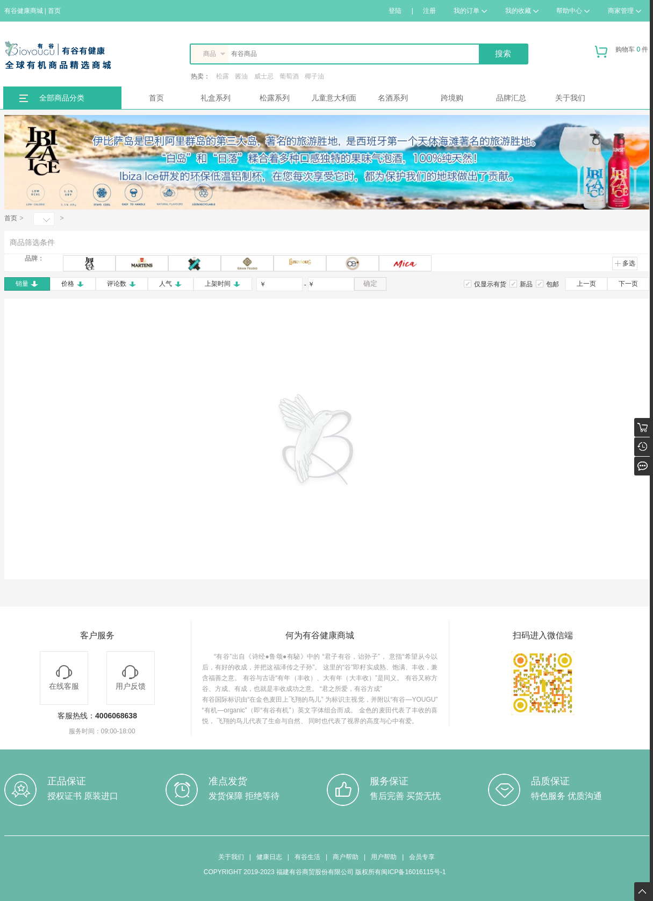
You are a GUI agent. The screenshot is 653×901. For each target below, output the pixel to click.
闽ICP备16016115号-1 (413, 872)
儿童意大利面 (333, 97)
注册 (429, 11)
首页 (156, 97)
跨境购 (452, 97)
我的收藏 (522, 11)
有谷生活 (307, 857)
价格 (72, 283)
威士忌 (264, 76)
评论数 (122, 283)
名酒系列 (393, 97)
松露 (222, 76)
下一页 (628, 283)
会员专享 (422, 857)
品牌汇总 (511, 97)
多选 (624, 263)
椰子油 (314, 76)
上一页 (586, 283)
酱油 (241, 76)
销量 (27, 283)
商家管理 (624, 11)
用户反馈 (131, 677)
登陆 (395, 11)
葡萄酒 (289, 76)
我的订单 (470, 11)
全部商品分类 (61, 97)
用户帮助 (384, 857)
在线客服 (64, 677)
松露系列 (275, 97)
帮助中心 (573, 11)
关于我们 (570, 97)
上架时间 (223, 283)
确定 (370, 283)
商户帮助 (345, 857)
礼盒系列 (215, 97)
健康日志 (269, 857)
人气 (170, 283)
